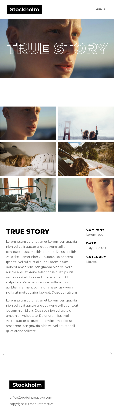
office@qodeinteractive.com (30, 397)
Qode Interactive (41, 404)
